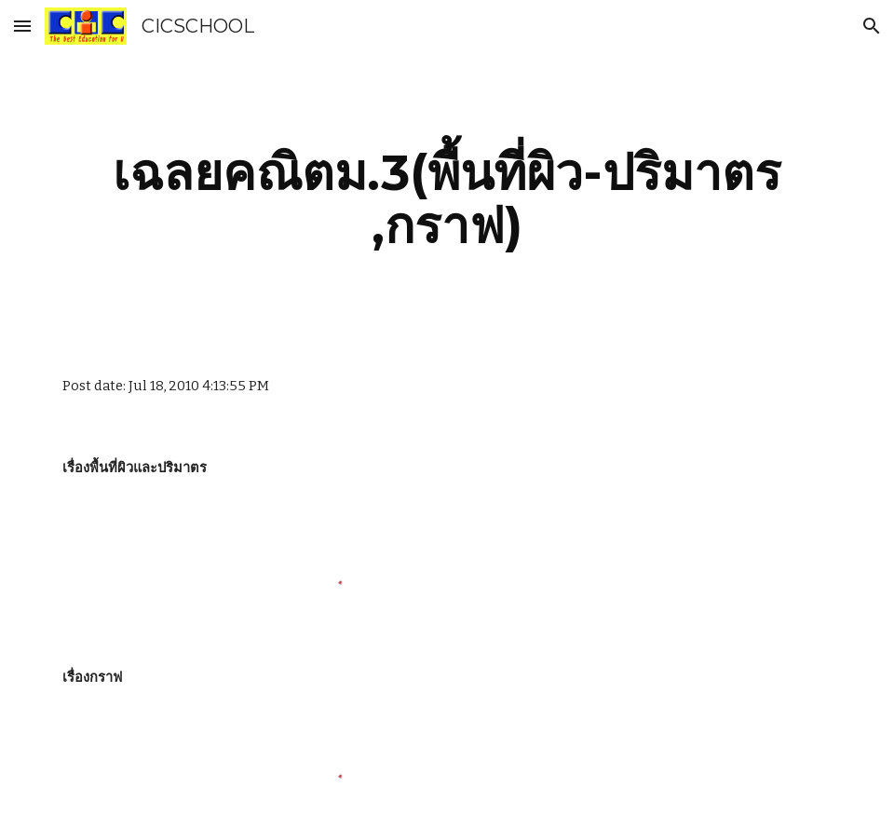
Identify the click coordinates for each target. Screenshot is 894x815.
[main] (447, 199)
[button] (22, 25)
